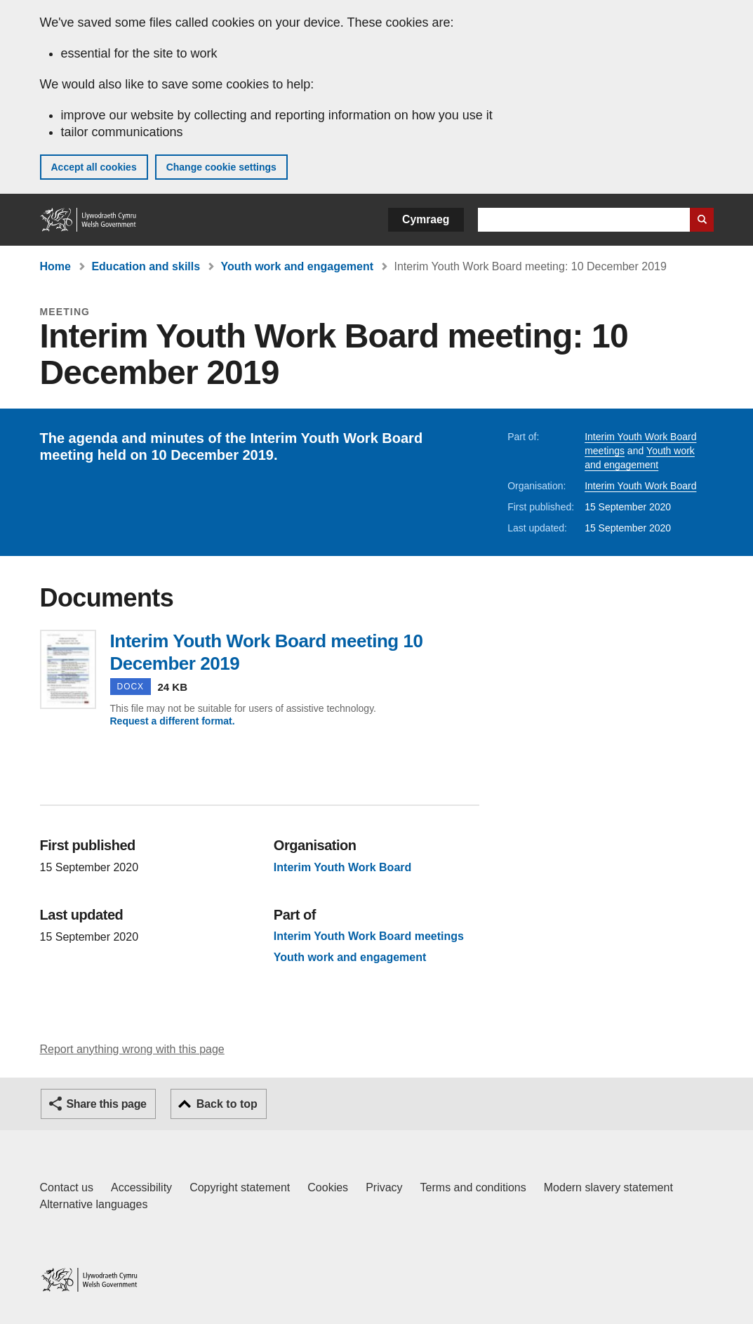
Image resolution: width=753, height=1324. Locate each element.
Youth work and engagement (297, 266)
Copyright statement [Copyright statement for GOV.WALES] (239, 1187)
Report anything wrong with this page (132, 1049)
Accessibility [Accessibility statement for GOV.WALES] (141, 1187)
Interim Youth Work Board (640, 485)
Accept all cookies (94, 167)
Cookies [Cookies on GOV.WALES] (327, 1187)
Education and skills (145, 266)
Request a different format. (172, 721)
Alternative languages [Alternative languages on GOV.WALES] (94, 1204)
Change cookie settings (221, 167)
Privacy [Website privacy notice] (384, 1187)
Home (55, 266)
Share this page (107, 1104)
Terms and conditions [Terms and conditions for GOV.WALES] (473, 1187)
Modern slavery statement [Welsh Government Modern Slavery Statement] (608, 1187)
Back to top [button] (227, 1104)
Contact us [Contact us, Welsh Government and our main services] (66, 1187)
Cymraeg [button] (425, 219)
